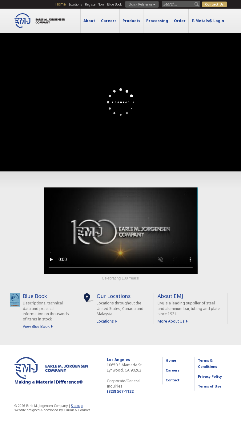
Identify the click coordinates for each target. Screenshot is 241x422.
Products (131, 20)
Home (60, 4)
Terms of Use (209, 386)
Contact (172, 380)
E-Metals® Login (208, 20)
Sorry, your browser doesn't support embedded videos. (121, 230)
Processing (157, 20)
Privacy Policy (210, 376)
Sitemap (77, 406)
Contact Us (214, 4)
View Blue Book (36, 326)
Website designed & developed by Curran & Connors (52, 410)
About (89, 20)
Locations (75, 4)
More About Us (171, 321)
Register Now (94, 4)
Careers (109, 20)
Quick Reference (141, 4)
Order (180, 20)
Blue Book (114, 4)
